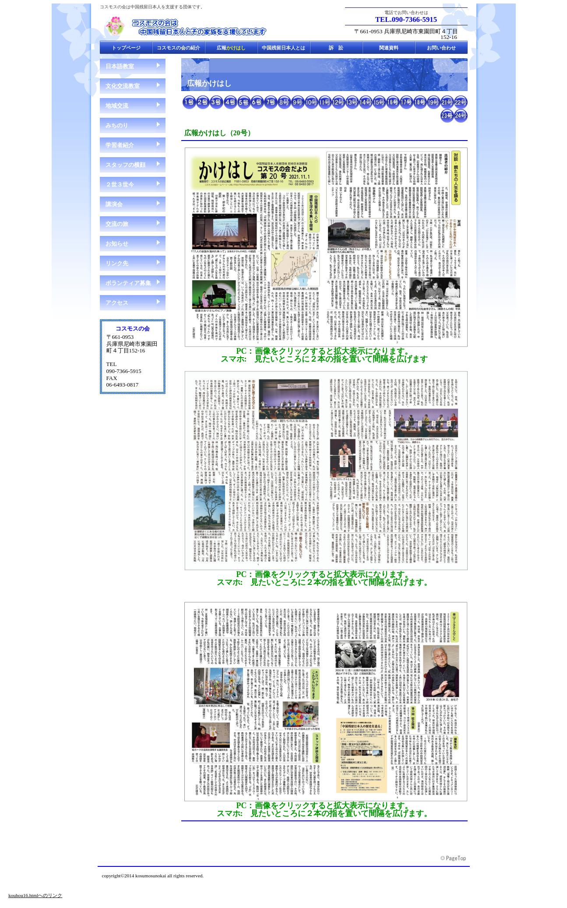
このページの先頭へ (454, 858)
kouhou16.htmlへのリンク (35, 895)
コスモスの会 (187, 25)
